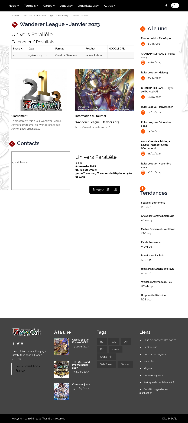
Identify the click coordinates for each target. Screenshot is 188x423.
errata (115, 349)
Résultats (27, 15)
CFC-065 (146, 233)
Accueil (15, 15)
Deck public (150, 347)
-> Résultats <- (94, 55)
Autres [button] (109, 5)
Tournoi (125, 364)
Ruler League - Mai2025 (154, 72)
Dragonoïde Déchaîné (153, 295)
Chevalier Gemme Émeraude (157, 215)
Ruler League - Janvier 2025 (157, 106)
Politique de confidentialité (159, 382)
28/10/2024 (151, 154)
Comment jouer (81, 384)
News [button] (14, 5)
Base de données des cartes (160, 340)
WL (114, 341)
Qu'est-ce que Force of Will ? (80, 341)
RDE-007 (146, 299)
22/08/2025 (151, 63)
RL (101, 341)
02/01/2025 (151, 112)
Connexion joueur (153, 375)
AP (126, 341)
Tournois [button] (31, 5)
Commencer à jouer (155, 354)
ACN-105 (146, 260)
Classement (19, 116)
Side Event (106, 364)
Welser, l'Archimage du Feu (156, 282)
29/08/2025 (151, 44)
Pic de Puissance (150, 242)
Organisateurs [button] (88, 5)
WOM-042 (147, 286)
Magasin (148, 368)
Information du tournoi (90, 116)
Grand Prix (106, 356)
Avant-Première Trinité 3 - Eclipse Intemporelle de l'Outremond (155, 145)
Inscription (149, 361)
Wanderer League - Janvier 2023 (52, 15)
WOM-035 (147, 246)
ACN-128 (146, 273)
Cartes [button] (49, 5)
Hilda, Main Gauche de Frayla (157, 268)
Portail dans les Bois (152, 255)
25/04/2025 (151, 78)
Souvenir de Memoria (153, 202)
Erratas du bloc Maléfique (156, 38)
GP (101, 349)
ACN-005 (146, 220)
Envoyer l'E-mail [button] (104, 189)
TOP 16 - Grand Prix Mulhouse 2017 (81, 365)
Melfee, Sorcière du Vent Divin (158, 229)
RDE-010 (146, 207)
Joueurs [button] (66, 5)
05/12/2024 (151, 131)
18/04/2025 (151, 97)
